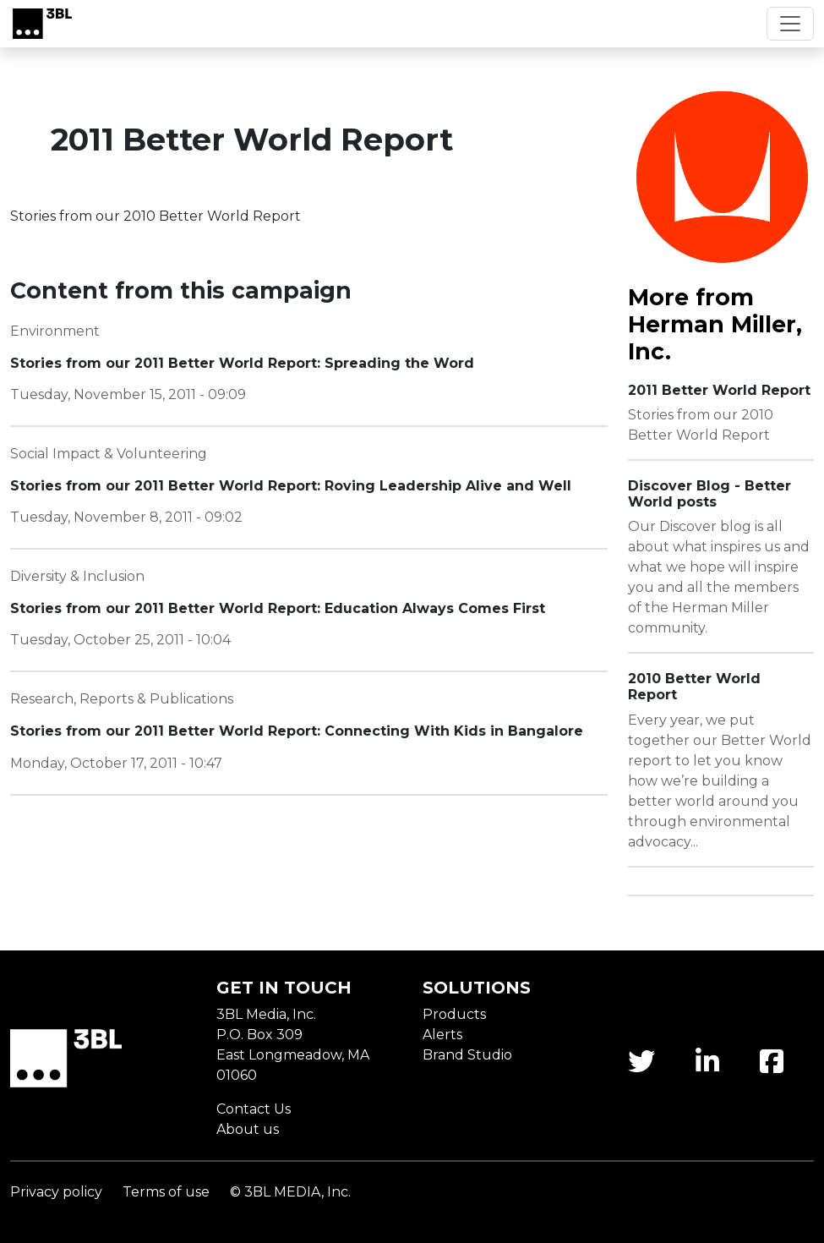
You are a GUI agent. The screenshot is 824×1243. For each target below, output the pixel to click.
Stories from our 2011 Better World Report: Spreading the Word (242, 363)
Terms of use (166, 1192)
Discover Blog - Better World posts (709, 494)
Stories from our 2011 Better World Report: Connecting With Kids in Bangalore (296, 731)
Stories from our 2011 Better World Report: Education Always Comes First (277, 608)
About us (247, 1129)
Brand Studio (467, 1055)
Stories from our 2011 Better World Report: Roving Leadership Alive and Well (290, 486)
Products (454, 1014)
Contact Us (253, 1109)
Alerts (442, 1035)
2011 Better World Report (719, 390)
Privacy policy (56, 1192)
